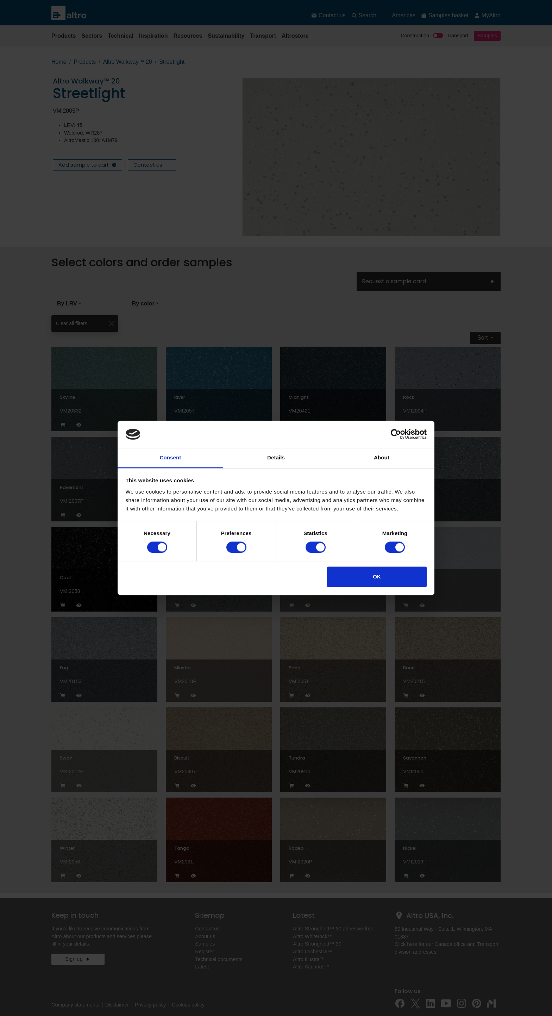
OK (377, 577)
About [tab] (381, 457)
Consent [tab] (170, 457)
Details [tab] (276, 457)
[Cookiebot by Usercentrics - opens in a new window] (396, 434)
